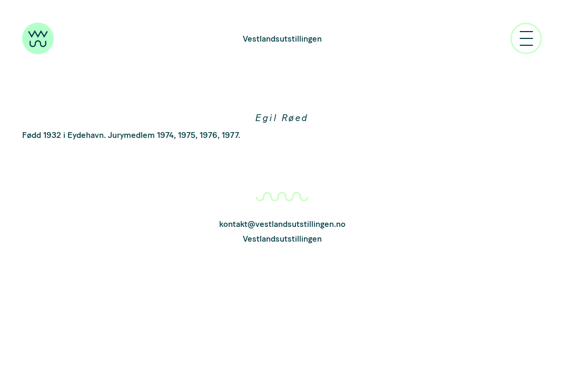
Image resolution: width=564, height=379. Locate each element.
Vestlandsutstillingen (282, 39)
